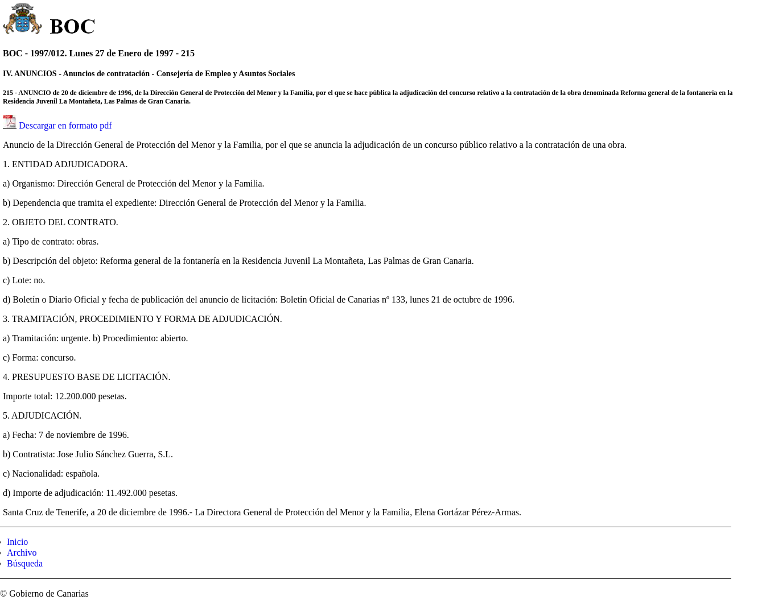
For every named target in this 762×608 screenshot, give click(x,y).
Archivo (21, 552)
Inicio (17, 542)
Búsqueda (25, 563)
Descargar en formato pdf (65, 125)
